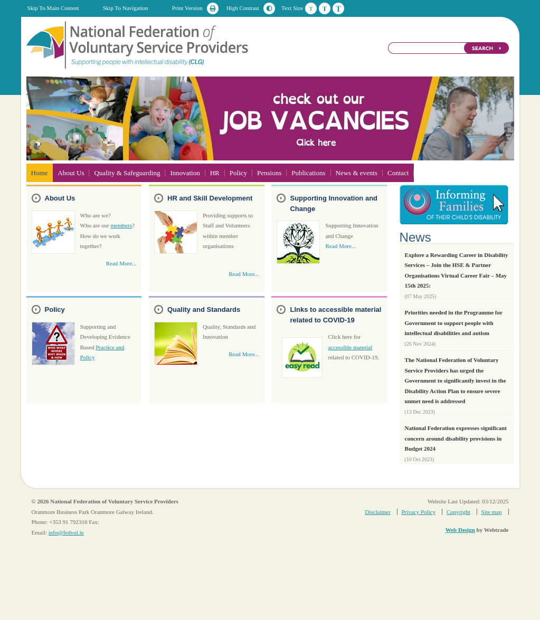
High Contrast (242, 8)
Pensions (269, 173)
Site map (491, 512)
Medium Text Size (324, 8)
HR (215, 173)
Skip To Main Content (53, 8)
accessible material (350, 347)
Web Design (460, 530)
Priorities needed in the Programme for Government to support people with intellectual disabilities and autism (454, 322)
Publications (308, 173)
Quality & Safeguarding (127, 173)
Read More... (121, 263)
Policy (238, 173)
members (121, 225)
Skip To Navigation (125, 8)
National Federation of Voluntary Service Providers (138, 44)
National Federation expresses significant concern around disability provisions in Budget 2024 (456, 438)
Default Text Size (311, 8)
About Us (71, 173)
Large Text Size (338, 8)
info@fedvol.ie (66, 532)
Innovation (185, 173)
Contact (398, 173)
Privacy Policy (418, 512)
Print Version (187, 8)
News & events (356, 173)
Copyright (458, 512)
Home (39, 173)
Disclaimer (377, 512)
